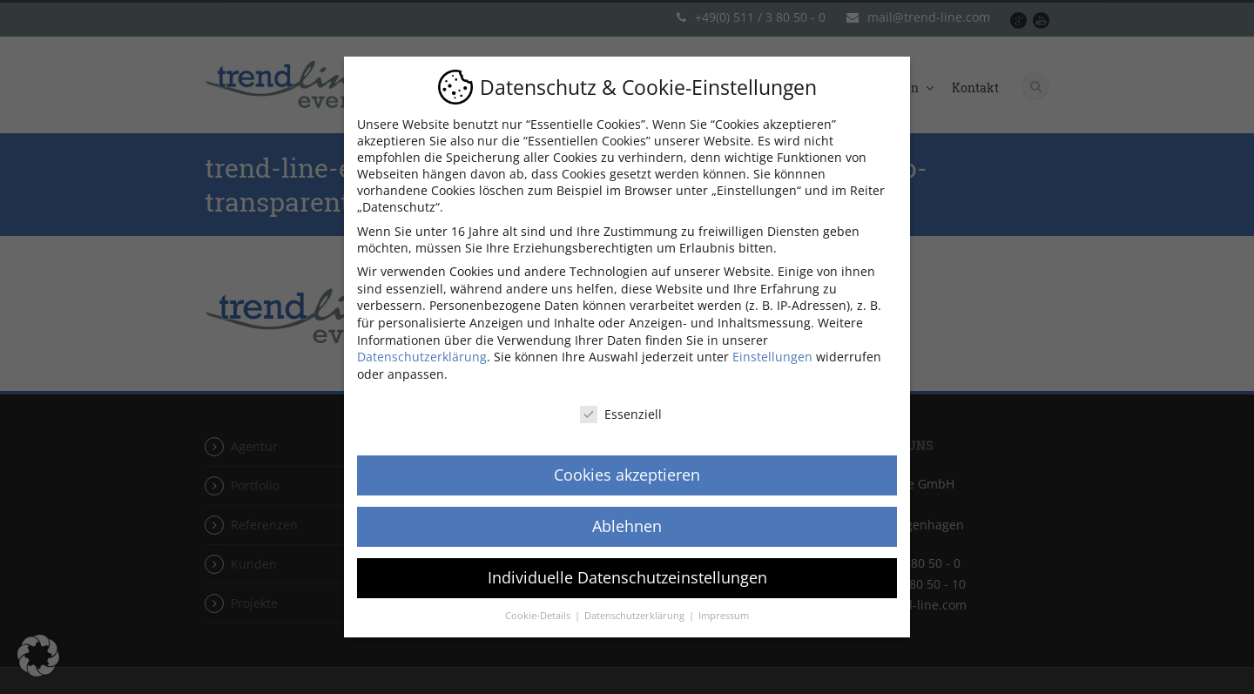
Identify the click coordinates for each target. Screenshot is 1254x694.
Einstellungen (772, 356)
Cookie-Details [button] (539, 616)
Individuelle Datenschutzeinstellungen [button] (627, 577)
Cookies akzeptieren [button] (627, 474)
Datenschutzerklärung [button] (635, 616)
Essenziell (621, 414)
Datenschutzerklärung (422, 356)
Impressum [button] (723, 616)
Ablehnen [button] (627, 525)
